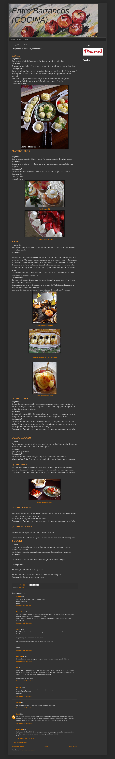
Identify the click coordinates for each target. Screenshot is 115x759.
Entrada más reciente (18, 746)
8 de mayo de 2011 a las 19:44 (24, 708)
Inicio (46, 746)
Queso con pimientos (44, 502)
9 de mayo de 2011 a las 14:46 (24, 723)
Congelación (21, 587)
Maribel (18, 596)
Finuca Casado (20, 612)
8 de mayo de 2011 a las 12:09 (24, 623)
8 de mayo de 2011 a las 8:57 (24, 605)
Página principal (15, 39)
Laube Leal (19, 729)
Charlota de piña (45, 209)
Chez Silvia (19, 656)
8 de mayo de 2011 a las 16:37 (24, 661)
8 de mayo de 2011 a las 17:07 (24, 681)
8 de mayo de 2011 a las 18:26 (24, 696)
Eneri (18, 714)
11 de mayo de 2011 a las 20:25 (25, 738)
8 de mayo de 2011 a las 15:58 (24, 650)
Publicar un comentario (20, 742)
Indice (26, 39)
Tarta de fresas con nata (44, 239)
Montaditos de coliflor (45, 396)
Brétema (18, 687)
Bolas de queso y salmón (45, 325)
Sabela (18, 629)
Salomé (18, 702)
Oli (17, 668)
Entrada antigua (72, 746)
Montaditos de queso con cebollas (44, 358)
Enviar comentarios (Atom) (27, 750)
